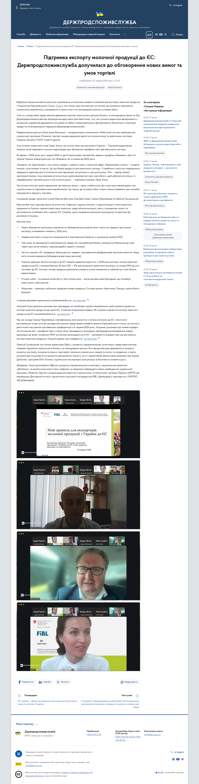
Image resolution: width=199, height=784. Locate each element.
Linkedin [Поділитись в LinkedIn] (47, 682)
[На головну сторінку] (99, 19)
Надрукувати (131, 682)
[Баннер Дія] (149, 34)
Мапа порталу (25, 724)
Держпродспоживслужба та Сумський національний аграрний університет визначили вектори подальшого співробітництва (162, 126)
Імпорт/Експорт (115, 88)
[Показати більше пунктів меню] (125, 34)
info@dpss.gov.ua (152, 735)
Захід (58, 106)
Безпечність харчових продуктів (90, 88)
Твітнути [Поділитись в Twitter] (65, 682)
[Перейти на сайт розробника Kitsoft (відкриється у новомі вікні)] (159, 773)
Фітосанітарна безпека (154, 153)
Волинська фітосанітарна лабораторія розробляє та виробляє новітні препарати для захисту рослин (162, 252)
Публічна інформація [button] (57, 34)
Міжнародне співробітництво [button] (89, 34)
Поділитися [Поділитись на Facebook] (27, 682)
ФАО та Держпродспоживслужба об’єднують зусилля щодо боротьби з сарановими (162, 144)
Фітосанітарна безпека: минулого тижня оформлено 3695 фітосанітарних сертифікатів (160, 197)
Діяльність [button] (35, 34)
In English (177, 5)
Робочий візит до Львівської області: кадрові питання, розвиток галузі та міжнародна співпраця (161, 220)
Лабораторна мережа (154, 230)
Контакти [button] (115, 34)
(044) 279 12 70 (94, 735)
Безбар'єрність (151, 285)
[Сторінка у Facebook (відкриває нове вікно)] (156, 34)
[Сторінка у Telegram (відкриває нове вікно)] (165, 34)
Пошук (179, 34)
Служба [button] (21, 34)
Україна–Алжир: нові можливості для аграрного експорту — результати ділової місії (162, 168)
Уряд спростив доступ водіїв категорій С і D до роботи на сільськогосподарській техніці (162, 276)
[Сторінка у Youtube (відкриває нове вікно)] (161, 34)
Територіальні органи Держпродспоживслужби (163, 236)
